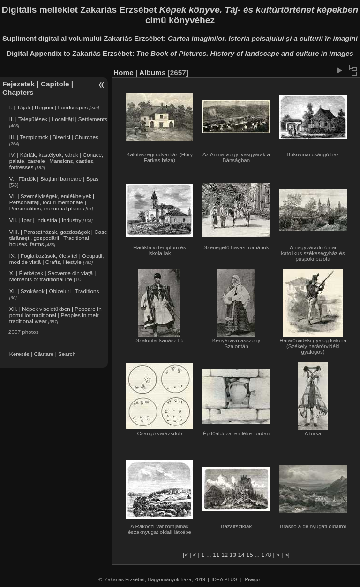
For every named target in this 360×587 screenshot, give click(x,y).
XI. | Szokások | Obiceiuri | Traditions (54, 291)
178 (266, 554)
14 (241, 554)
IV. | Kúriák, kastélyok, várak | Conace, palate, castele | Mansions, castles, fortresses (56, 161)
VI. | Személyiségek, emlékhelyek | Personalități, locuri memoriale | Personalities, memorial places (51, 202)
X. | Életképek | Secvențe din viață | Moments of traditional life (52, 276)
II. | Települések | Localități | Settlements (58, 119)
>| (287, 554)
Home (123, 73)
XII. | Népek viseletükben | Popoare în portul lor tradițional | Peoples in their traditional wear (55, 315)
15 (249, 554)
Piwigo (252, 579)
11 (216, 554)
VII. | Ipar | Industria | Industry (45, 220)
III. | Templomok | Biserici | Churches (53, 137)
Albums (152, 73)
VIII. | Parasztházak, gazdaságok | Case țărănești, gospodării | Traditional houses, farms (58, 238)
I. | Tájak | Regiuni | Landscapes (48, 107)
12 (224, 554)
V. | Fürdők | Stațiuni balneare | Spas (54, 179)
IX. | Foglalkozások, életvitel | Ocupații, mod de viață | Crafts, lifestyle (56, 259)
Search (66, 354)
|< (185, 554)
